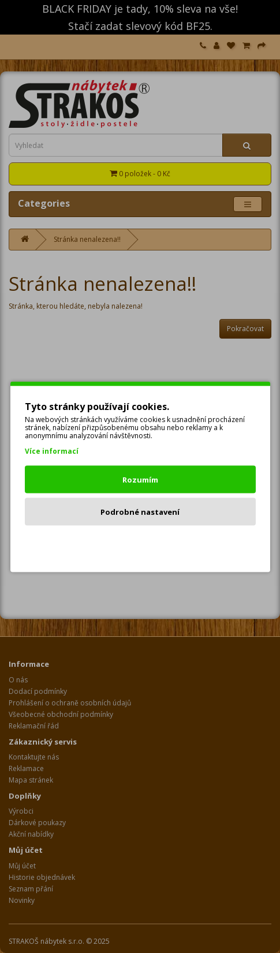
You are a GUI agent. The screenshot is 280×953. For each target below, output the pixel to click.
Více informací (52, 450)
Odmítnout (140, 543)
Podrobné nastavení (140, 511)
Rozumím (140, 479)
